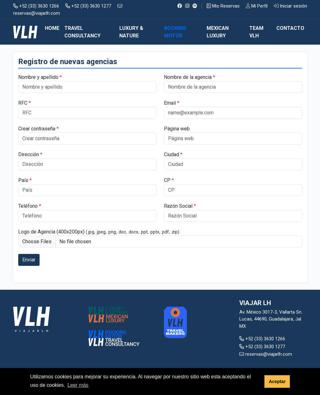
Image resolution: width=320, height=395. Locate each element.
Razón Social (180, 206)
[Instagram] (187, 6)
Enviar (28, 260)
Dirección (30, 154)
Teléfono (29, 206)
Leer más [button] (78, 385)
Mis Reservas (223, 6)
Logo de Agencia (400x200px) (98, 232)
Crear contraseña (38, 129)
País (25, 180)
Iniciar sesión (290, 6)
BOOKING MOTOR (175, 32)
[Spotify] (195, 6)
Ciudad (173, 154)
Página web (177, 129)
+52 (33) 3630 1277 (88, 6)
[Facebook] (179, 6)
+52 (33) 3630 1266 (36, 6)
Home (52, 28)
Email (171, 103)
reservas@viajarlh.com (265, 354)
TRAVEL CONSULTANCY (82, 32)
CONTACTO (290, 28)
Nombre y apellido (40, 77)
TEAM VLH (256, 32)
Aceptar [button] (277, 381)
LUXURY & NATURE (131, 32)
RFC (24, 103)
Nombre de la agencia (189, 77)
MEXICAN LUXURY (218, 32)
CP (169, 180)
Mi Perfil (257, 6)
